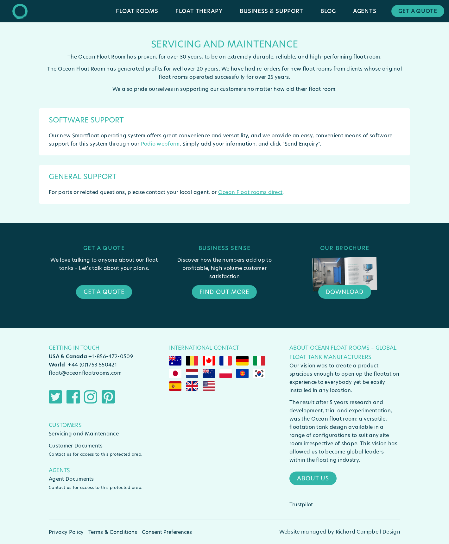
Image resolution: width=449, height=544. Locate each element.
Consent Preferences (167, 531)
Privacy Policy (66, 531)
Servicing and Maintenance (84, 433)
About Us (313, 478)
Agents (364, 11)
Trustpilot (301, 504)
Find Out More (224, 292)
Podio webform (160, 143)
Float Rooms (137, 11)
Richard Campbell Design (368, 531)
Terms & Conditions (112, 531)
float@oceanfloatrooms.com (85, 372)
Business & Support (271, 11)
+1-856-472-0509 (110, 356)
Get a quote (104, 292)
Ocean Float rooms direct (250, 192)
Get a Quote (417, 11)
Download (345, 292)
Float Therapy (199, 11)
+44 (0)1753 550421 (92, 364)
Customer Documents (76, 445)
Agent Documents (71, 478)
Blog (328, 11)
